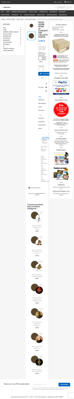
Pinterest (46, 91)
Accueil (6, 24)
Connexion (55, 28)
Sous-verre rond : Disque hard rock (37, 370)
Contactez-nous (5, 2)
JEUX (2, 12)
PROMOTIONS (41, 15)
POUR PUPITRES (5, 15)
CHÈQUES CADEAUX (29, 15)
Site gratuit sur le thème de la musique (61, 194)
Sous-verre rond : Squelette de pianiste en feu (37, 299)
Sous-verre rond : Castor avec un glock (37, 251)
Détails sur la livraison (61, 73)
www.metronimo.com (61, 191)
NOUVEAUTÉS (63, 15)
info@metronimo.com (61, 132)
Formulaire (61, 134)
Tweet (46, 87)
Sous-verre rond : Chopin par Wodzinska (37, 323)
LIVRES (8, 12)
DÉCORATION (53, 12)
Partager (46, 83)
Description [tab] (46, 137)
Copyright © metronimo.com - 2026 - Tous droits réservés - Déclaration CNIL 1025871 (37, 397)
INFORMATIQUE (43, 12)
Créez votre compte (58, 30)
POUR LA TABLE (33, 12)
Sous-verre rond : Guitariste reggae (37, 275)
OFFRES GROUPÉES (52, 15)
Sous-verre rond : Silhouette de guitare (37, 227)
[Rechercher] (64, 7)
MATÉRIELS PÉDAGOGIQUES (19, 12)
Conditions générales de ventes (61, 187)
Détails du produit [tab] (44, 141)
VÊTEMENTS (15, 15)
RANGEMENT (62, 12)
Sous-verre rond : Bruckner (37, 347)
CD (21, 15)
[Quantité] (40, 69)
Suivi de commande (58, 27)
